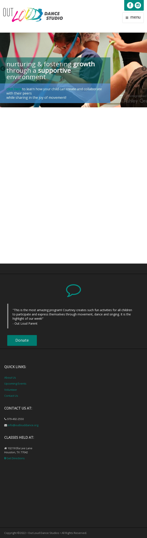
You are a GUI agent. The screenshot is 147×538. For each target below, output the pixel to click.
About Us (10, 377)
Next (144, 69)
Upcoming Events (15, 383)
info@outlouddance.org (23, 425)
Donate (22, 340)
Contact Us (11, 396)
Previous (3, 69)
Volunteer (10, 390)
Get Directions (15, 458)
